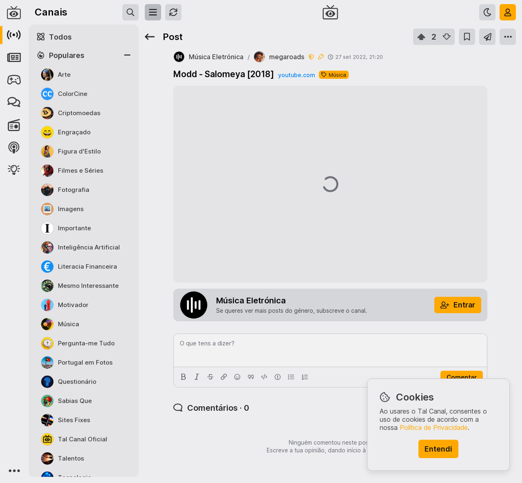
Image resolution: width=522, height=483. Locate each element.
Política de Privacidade (434, 427)
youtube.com (296, 74)
